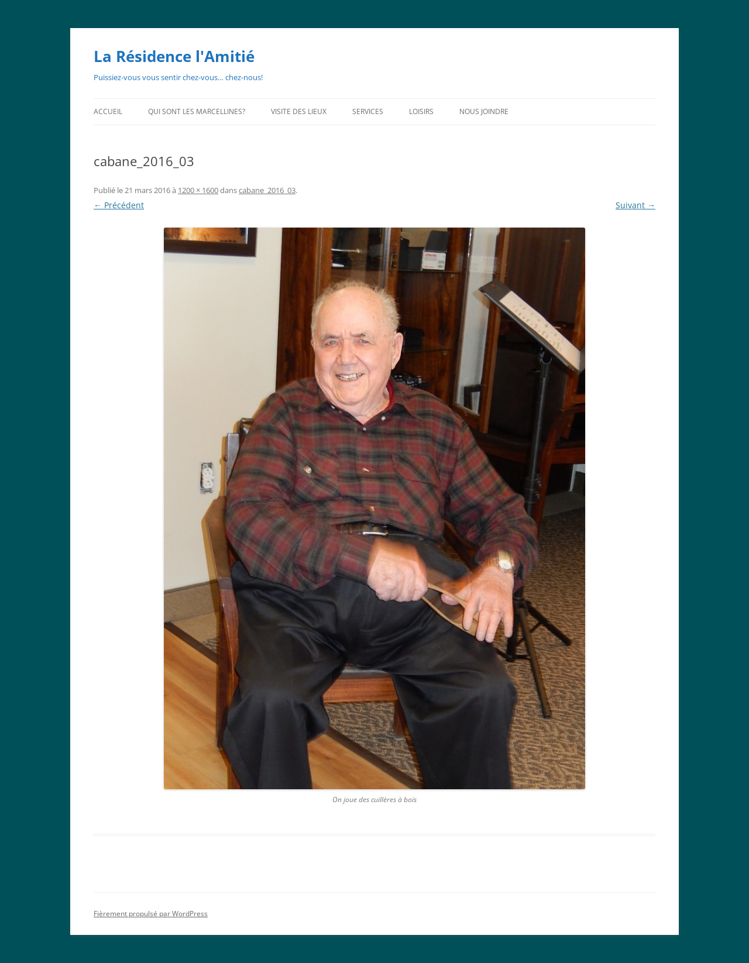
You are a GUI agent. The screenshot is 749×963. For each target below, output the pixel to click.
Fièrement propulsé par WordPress (151, 914)
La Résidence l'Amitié (174, 56)
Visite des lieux (299, 111)
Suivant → (635, 205)
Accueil (108, 111)
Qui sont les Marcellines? (196, 111)
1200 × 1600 (198, 190)
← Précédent (119, 205)
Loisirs (421, 111)
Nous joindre (484, 111)
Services (367, 111)
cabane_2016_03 (267, 190)
